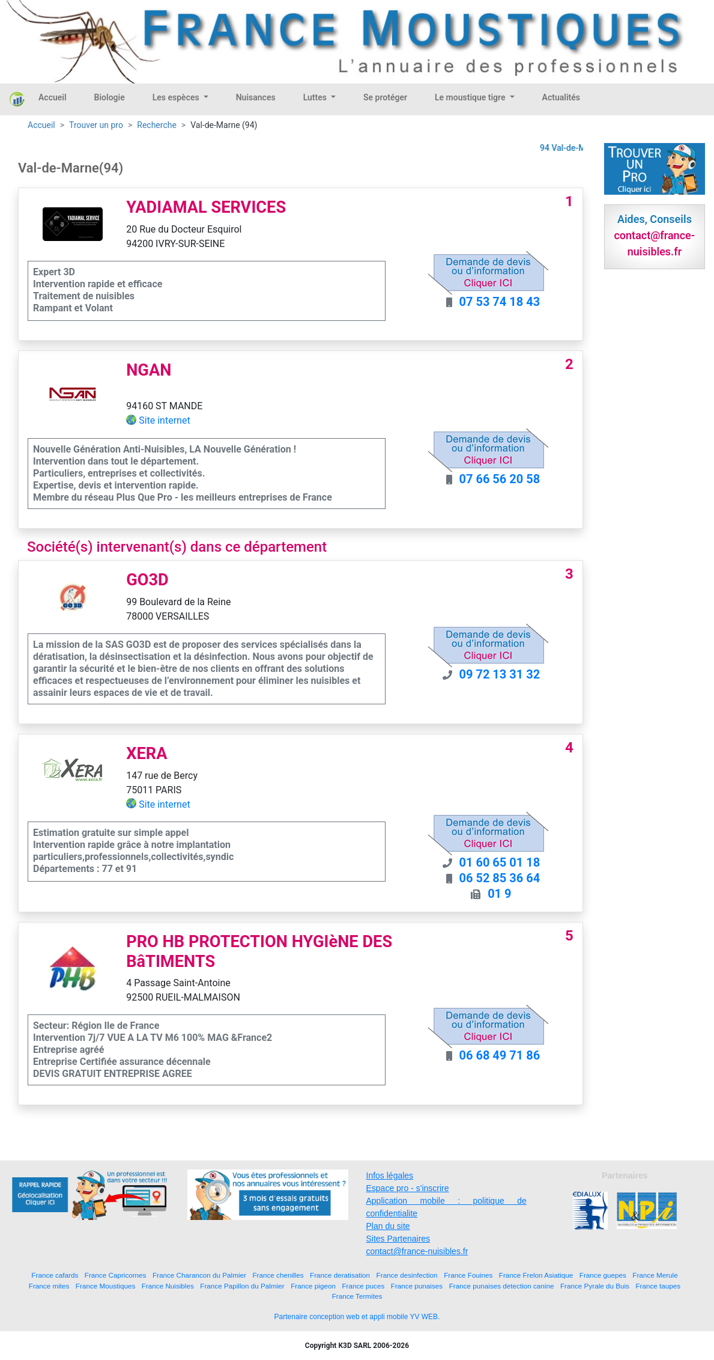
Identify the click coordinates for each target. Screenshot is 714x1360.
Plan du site (388, 1226)
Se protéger (385, 97)
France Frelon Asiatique (536, 1275)
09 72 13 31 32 (499, 674)
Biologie (109, 97)
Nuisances (256, 97)
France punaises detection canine (501, 1286)
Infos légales (390, 1175)
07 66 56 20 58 (499, 479)
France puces (363, 1286)
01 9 (499, 893)
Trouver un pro (96, 125)
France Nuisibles (168, 1286)
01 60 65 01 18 (499, 862)
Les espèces (177, 97)
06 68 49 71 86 (499, 1055)
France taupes (657, 1286)
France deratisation (340, 1275)
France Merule (654, 1275)
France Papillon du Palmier (242, 1286)
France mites (49, 1286)
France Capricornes (116, 1275)
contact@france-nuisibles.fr (417, 1251)
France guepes (602, 1275)
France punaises (417, 1286)
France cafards (54, 1275)
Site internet (164, 420)
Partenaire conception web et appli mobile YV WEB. (357, 1317)
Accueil (52, 97)
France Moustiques (105, 1286)
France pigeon (313, 1286)
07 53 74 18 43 (499, 301)
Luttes (316, 97)
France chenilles (277, 1275)
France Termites (357, 1296)
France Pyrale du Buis (594, 1286)
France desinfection (407, 1275)
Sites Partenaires (398, 1238)
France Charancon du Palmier (199, 1275)
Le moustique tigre (471, 97)
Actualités (561, 97)
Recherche (157, 125)
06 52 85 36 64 (499, 878)
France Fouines (468, 1275)
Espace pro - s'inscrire (407, 1188)
